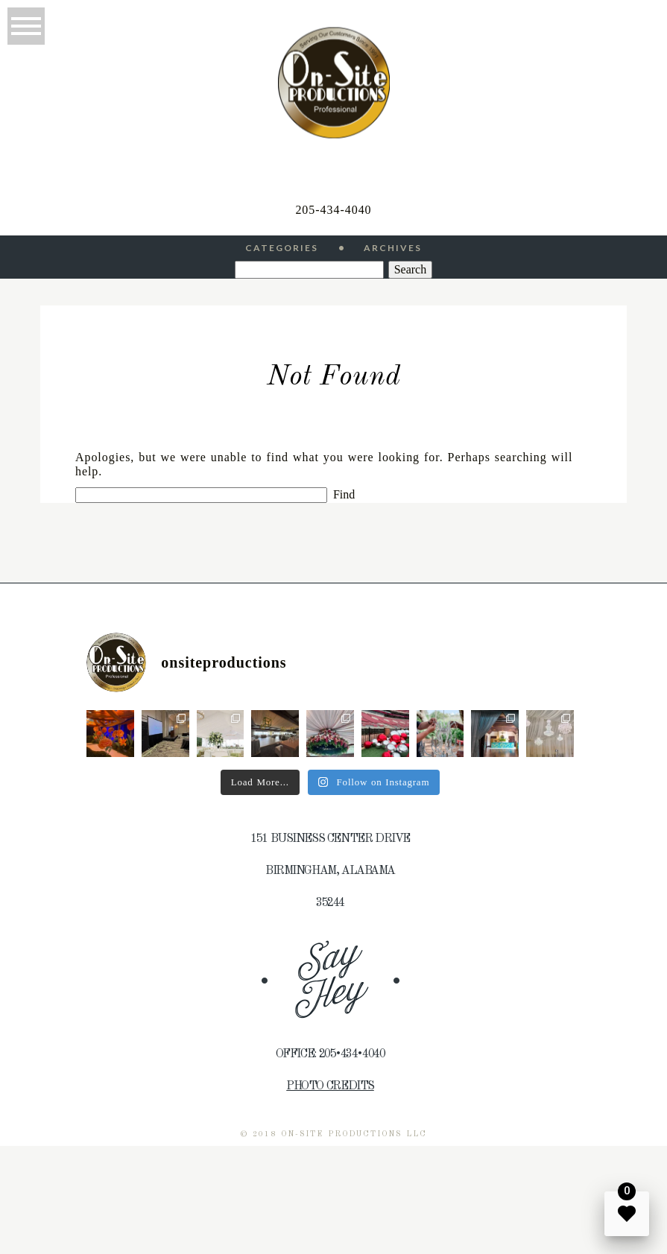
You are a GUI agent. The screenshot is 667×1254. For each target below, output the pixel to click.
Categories (281, 248)
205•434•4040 (352, 1054)
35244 (330, 903)
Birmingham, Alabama (330, 871)
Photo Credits (330, 1086)
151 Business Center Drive (330, 839)
